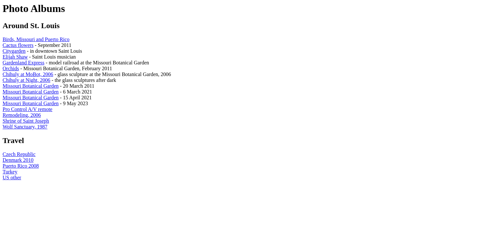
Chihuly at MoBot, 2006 (28, 74)
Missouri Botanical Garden (31, 86)
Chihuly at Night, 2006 (26, 80)
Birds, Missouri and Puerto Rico (36, 39)
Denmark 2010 (18, 160)
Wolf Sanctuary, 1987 (25, 126)
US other (12, 177)
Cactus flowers (18, 45)
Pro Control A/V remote (27, 109)
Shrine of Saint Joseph (26, 121)
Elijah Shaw (15, 57)
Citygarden (14, 51)
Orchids (11, 68)
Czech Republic (19, 154)
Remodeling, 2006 (22, 115)
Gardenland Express (23, 62)
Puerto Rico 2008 (21, 166)
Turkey (10, 171)
